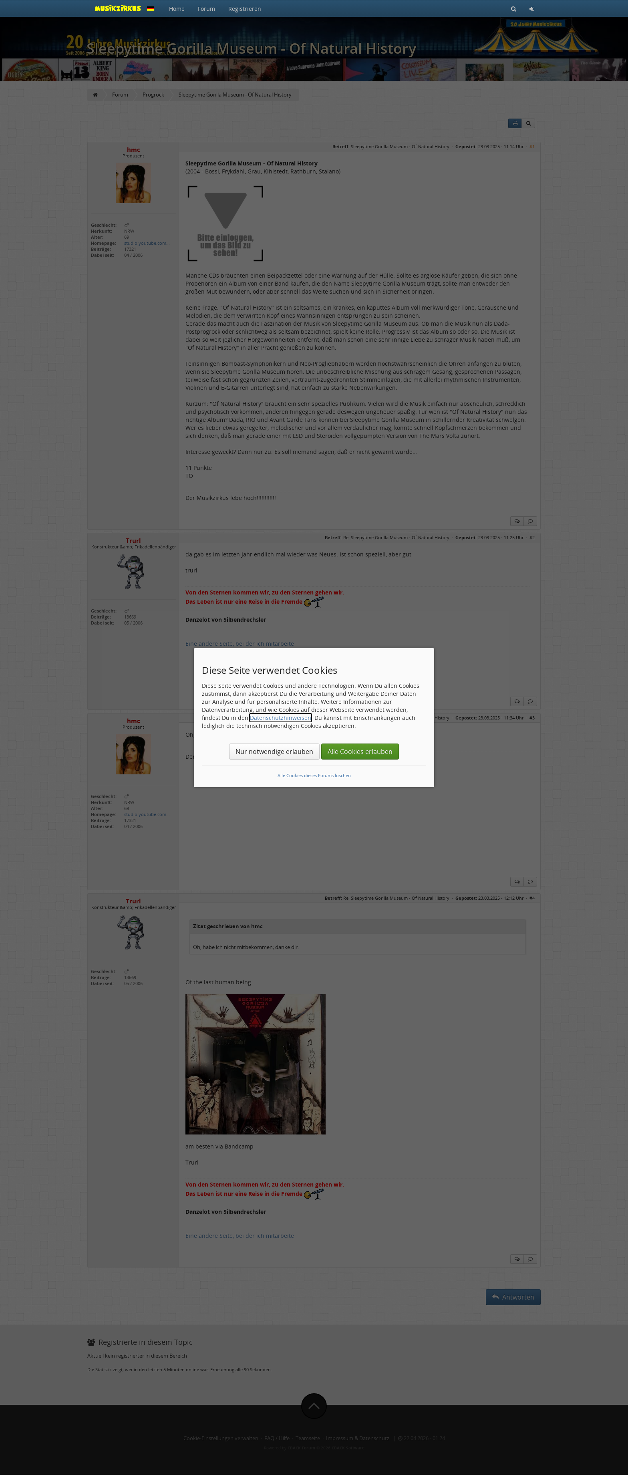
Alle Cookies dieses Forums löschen (314, 775)
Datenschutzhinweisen (280, 717)
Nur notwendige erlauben (274, 751)
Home (177, 8)
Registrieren (244, 8)
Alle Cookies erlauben (360, 751)
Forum (206, 8)
